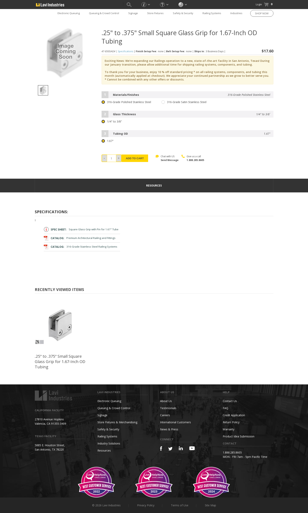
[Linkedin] (181, 448)
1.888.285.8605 (195, 160)
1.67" (108, 141)
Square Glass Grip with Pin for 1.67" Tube (81, 229)
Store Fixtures (155, 13)
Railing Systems (212, 13)
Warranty (228, 429)
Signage (133, 13)
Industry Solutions (108, 443)
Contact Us (230, 401)
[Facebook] (161, 448)
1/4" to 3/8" (112, 121)
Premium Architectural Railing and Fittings (80, 238)
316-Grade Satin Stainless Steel (183, 102)
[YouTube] (192, 448)
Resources (104, 450)
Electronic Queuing (69, 13)
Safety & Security (183, 13)
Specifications (125, 51)
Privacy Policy (145, 505)
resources (154, 185)
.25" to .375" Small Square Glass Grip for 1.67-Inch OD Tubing (60, 361)
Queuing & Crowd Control (104, 13)
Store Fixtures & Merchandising (117, 422)
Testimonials (168, 408)
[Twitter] (170, 449)
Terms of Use (179, 505)
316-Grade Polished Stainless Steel (126, 102)
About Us (166, 401)
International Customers (175, 422)
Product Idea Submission (238, 436)
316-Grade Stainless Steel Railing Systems (80, 246)
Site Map (210, 505)
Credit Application (234, 415)
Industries (236, 13)
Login (259, 4)
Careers (165, 415)
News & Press (169, 429)
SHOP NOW (262, 13)
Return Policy (231, 422)
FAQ (225, 408)
